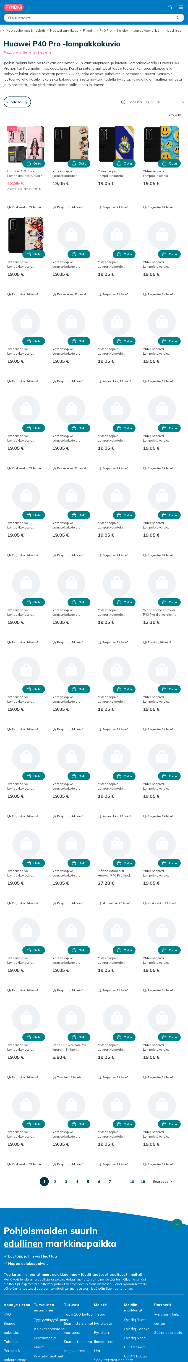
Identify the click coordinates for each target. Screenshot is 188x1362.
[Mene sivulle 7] (110, 1181)
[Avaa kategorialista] (180, 7)
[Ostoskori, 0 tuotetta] (169, 7)
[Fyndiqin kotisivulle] (14, 7)
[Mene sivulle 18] (142, 1181)
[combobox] (94, 18)
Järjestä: (136, 102)
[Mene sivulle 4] (77, 1181)
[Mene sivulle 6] (99, 1181)
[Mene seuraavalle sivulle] (162, 1181)
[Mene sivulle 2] (55, 1181)
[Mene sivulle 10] (131, 1181)
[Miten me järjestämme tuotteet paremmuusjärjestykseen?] (123, 102)
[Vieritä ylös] (177, 1224)
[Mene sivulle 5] (88, 1181)
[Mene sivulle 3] (66, 1181)
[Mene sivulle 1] (44, 1181)
